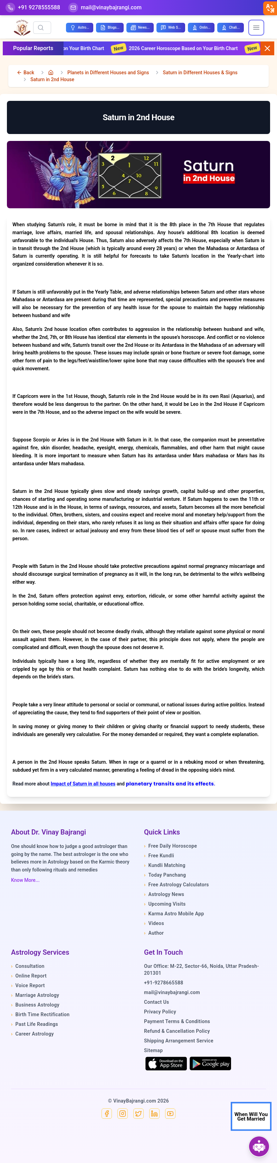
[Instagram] (122, 1113)
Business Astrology (35, 1004)
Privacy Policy (160, 1011)
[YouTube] (170, 1113)
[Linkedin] (154, 1113)
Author (154, 933)
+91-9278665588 (163, 982)
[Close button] (267, 48)
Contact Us (156, 1002)
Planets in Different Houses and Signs (108, 72)
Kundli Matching (164, 865)
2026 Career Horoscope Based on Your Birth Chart (181, 48)
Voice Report (28, 985)
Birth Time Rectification (40, 1014)
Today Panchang (165, 874)
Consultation (28, 966)
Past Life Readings (34, 1024)
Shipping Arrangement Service (178, 1040)
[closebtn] (270, 8)
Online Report (29, 975)
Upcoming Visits (165, 903)
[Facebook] (107, 1113)
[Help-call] (33, 7)
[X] (138, 1113)
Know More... (25, 880)
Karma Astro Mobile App (174, 913)
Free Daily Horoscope (170, 845)
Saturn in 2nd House (52, 79)
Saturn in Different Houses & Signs (200, 72)
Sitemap (153, 1050)
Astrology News (164, 894)
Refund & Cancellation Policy (177, 1031)
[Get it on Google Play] (210, 1063)
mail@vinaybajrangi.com (172, 992)
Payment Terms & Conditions (177, 1021)
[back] (25, 72)
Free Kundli (159, 855)
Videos (154, 923)
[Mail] (105, 7)
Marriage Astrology (35, 995)
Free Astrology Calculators (176, 884)
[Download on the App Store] (166, 1063)
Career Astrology (32, 1033)
